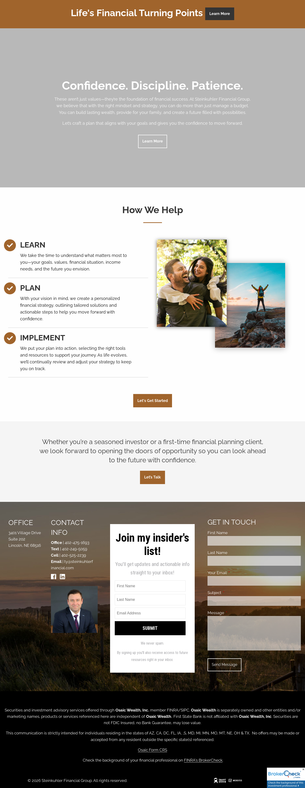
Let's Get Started (152, 400)
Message (235, 612)
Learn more (152, 141)
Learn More (219, 13)
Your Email (236, 572)
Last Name (217, 552)
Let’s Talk (152, 477)
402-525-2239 (73, 555)
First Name (218, 532)
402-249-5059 (74, 549)
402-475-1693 (77, 542)
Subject (234, 592)
